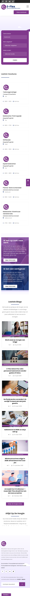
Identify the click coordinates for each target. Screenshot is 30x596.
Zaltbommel (8, 218)
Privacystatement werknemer (16, 563)
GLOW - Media (21, 579)
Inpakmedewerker (9, 164)
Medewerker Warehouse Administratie (11, 213)
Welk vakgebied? (7, 42)
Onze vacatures (21, 12)
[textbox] (15, 45)
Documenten (4, 563)
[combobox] (15, 45)
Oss (5, 96)
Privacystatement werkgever (8, 565)
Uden (6, 144)
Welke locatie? (7, 50)
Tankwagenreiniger (10, 92)
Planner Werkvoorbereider (12, 188)
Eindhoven (7, 192)
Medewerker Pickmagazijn (12, 116)
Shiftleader (7, 140)
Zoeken (15, 60)
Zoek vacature (7, 33)
